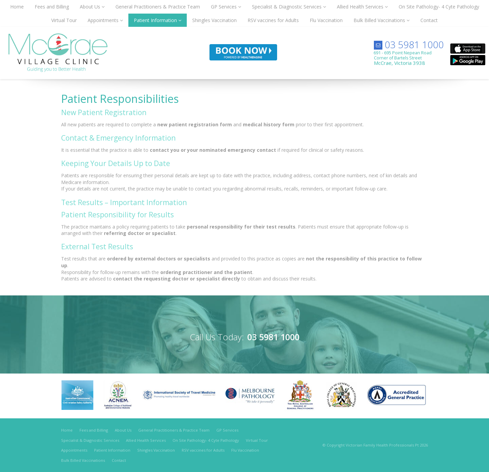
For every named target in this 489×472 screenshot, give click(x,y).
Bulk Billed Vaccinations (83, 460)
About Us (123, 430)
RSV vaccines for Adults (203, 450)
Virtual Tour (257, 440)
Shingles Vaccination (156, 450)
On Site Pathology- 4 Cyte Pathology (206, 440)
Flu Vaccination (245, 450)
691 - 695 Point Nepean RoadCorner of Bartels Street (403, 58)
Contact (119, 460)
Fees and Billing (93, 430)
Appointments (74, 450)
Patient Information (112, 450)
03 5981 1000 (414, 44)
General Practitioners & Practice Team (174, 430)
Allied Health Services (146, 440)
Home (67, 430)
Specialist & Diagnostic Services (90, 440)
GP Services (227, 430)
